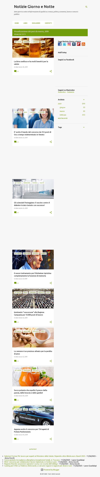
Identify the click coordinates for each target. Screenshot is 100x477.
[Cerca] (86, 6)
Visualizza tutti (20, 34)
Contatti (47, 23)
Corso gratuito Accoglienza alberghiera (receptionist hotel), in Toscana (32, 460)
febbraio (63, 115)
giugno (62, 107)
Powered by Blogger (50, 470)
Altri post (33, 449)
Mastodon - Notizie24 (66, 92)
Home (16, 23)
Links (25, 23)
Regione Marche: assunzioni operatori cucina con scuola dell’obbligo (31, 464)
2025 (60, 104)
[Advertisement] (32, 92)
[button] (50, 71)
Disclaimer (35, 23)
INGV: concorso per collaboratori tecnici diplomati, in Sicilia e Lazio (30, 462)
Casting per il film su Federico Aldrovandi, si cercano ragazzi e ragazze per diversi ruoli (38, 466)
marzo (62, 111)
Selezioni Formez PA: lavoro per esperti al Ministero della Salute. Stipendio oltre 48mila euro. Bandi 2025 (44, 456)
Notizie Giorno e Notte (34, 6)
